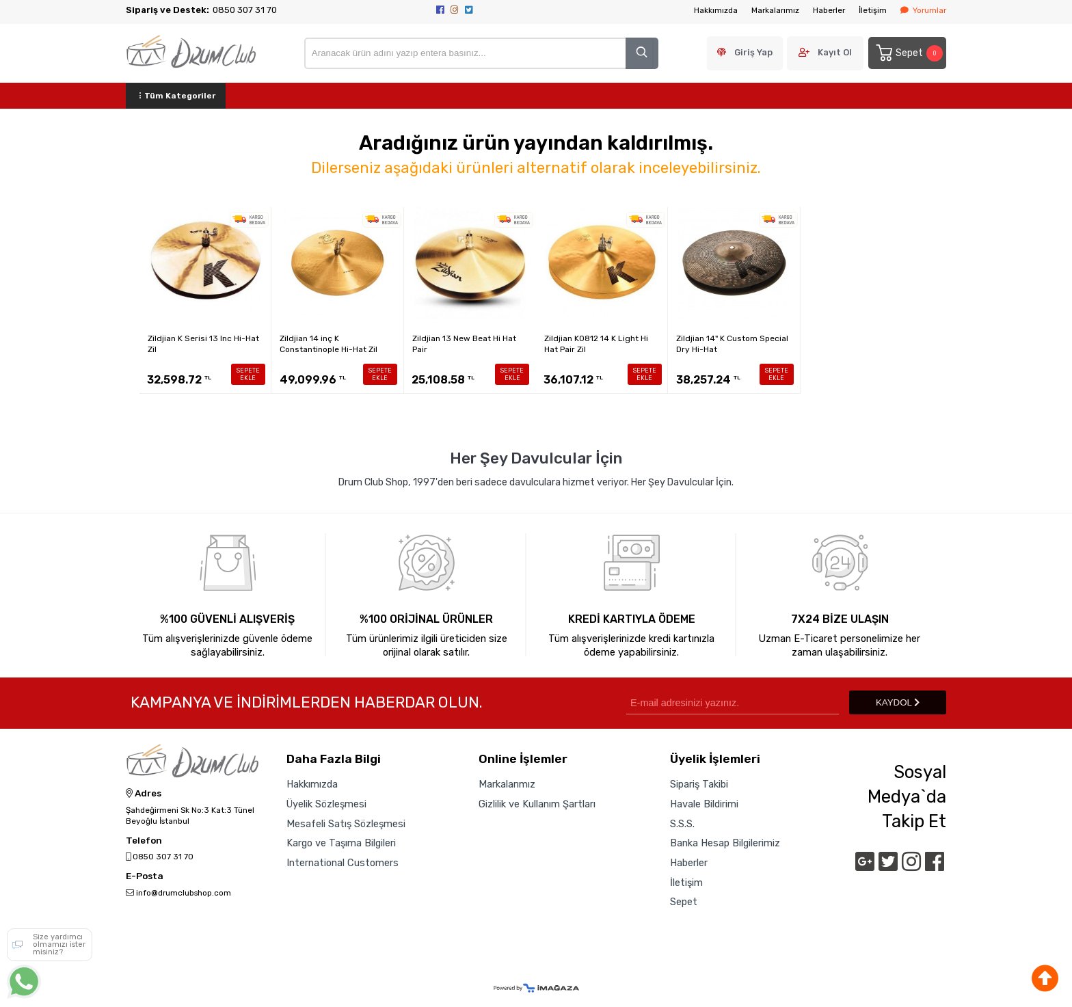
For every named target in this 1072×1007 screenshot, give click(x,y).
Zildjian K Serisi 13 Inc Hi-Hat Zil (203, 344)
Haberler (829, 10)
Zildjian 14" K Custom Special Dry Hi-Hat (732, 344)
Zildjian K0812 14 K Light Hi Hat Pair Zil (596, 344)
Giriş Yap (753, 52)
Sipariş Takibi (699, 784)
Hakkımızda (716, 10)
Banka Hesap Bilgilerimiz (725, 843)
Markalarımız (775, 10)
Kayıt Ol (835, 52)
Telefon (144, 841)
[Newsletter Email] (732, 702)
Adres (143, 793)
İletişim (873, 10)
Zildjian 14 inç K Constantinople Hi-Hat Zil (328, 344)
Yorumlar (923, 10)
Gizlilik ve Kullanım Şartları (537, 804)
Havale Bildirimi (704, 804)
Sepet (908, 53)
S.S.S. (682, 824)
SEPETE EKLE (248, 374)
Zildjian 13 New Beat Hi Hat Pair (464, 344)
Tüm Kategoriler (175, 95)
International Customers (342, 863)
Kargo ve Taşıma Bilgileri (341, 843)
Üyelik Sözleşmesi (326, 804)
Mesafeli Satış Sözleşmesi (345, 824)
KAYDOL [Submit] (898, 702)
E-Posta (144, 876)
